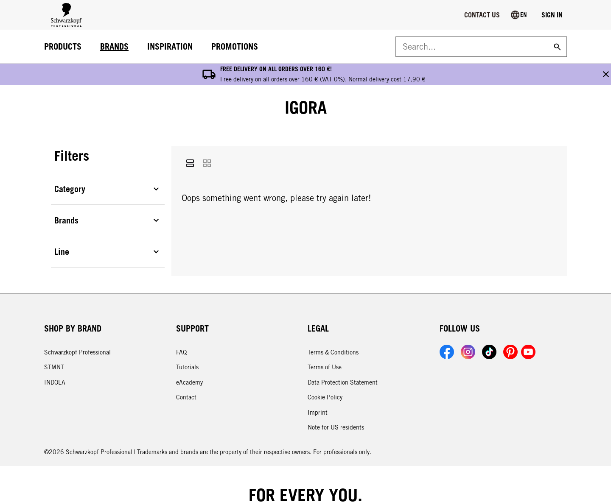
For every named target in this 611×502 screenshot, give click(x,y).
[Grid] (207, 142)
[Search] (556, 46)
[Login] (552, 15)
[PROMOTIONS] (234, 47)
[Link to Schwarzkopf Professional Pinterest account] (510, 330)
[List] (190, 142)
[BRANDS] (114, 47)
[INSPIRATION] (170, 47)
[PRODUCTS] (62, 47)
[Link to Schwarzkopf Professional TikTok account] (489, 330)
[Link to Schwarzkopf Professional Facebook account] (447, 330)
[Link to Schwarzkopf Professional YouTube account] (528, 330)
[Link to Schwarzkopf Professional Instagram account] (468, 330)
